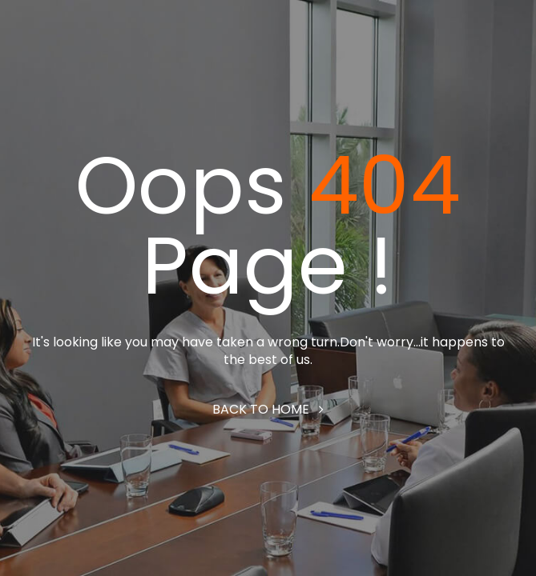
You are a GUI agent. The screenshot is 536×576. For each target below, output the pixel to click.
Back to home (268, 409)
